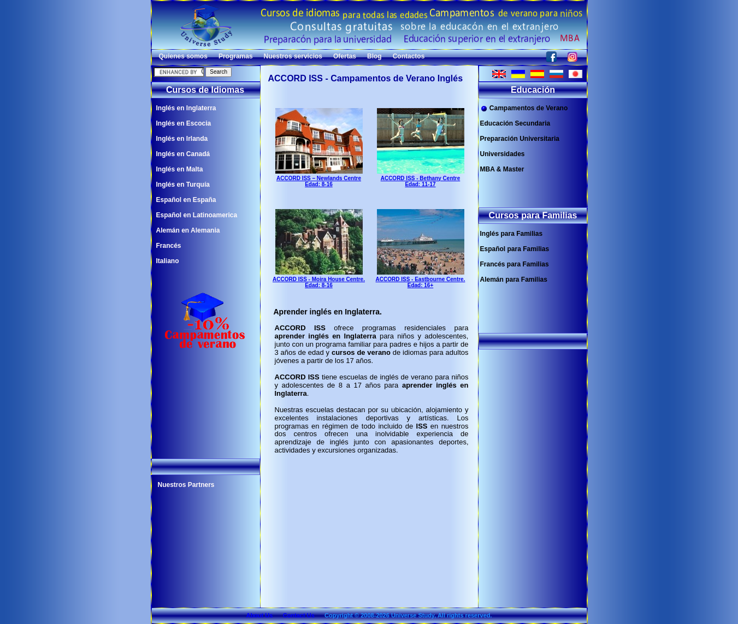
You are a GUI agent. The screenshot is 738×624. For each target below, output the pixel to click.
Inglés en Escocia (183, 123)
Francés (168, 245)
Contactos (409, 56)
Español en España (186, 200)
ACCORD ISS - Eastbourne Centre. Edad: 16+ (420, 279)
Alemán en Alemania (188, 230)
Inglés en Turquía (183, 184)
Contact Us (299, 615)
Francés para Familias (514, 264)
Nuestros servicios (293, 56)
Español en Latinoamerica (197, 215)
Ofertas (344, 56)
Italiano (167, 261)
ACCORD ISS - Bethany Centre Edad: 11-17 (420, 178)
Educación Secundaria (515, 123)
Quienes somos (183, 56)
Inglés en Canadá (183, 154)
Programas (236, 56)
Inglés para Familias (511, 233)
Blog (374, 56)
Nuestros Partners (186, 485)
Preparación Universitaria (519, 138)
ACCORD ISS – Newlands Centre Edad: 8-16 (319, 178)
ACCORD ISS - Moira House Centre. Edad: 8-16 (319, 279)
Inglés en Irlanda (182, 138)
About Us (259, 615)
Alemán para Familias (513, 279)
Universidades (502, 154)
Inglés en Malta (179, 169)
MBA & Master (502, 169)
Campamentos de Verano (524, 108)
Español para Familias (515, 249)
